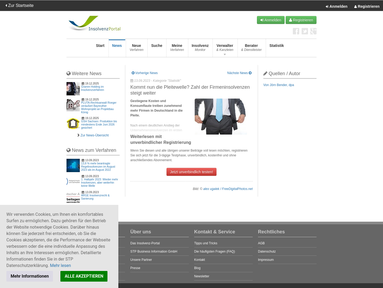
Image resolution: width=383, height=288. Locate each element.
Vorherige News (145, 73)
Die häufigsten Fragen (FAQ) (214, 251)
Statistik (276, 49)
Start (100, 49)
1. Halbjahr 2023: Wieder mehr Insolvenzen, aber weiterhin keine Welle (99, 182)
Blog (197, 268)
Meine (177, 49)
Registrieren (367, 6)
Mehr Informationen (30, 276)
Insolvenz (200, 49)
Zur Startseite (19, 5)
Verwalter (224, 49)
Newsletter (201, 276)
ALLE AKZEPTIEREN (84, 276)
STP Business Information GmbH (153, 251)
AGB (261, 243)
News (117, 49)
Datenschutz (267, 251)
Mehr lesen (60, 265)
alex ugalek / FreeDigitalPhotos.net (228, 189)
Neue (136, 49)
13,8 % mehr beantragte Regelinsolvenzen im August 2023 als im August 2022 (98, 166)
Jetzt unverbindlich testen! (191, 172)
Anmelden (336, 6)
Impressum (266, 260)
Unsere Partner (141, 260)
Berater (251, 49)
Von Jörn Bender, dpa (278, 85)
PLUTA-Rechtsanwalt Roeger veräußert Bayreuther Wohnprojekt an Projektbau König (98, 107)
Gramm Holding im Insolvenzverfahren (92, 88)
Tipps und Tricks (205, 243)
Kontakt (199, 260)
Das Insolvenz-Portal (145, 243)
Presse (135, 268)
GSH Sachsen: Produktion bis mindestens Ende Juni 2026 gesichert (99, 124)
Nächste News (239, 73)
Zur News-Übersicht (95, 135)
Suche (156, 49)
